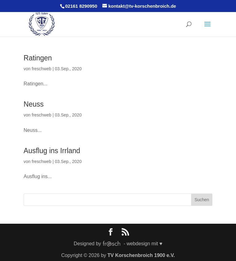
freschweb (41, 68)
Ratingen (38, 58)
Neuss (34, 104)
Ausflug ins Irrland (52, 151)
